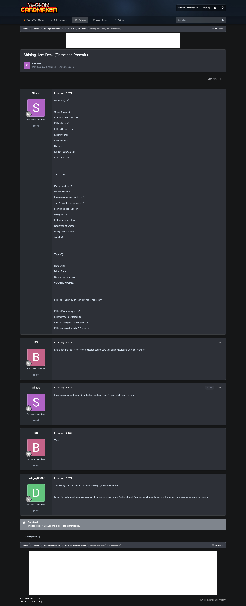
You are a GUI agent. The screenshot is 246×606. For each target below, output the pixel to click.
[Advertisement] (123, 40)
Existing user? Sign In (189, 8)
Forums (82, 20)
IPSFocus (36, 598)
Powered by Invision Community (212, 600)
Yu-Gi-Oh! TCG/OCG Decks (61, 67)
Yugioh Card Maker (35, 20)
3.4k (36, 126)
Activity (121, 20)
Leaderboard (101, 20)
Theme (24, 601)
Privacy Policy (36, 601)
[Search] (190, 20)
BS (36, 342)
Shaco (38, 63)
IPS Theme (24, 598)
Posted (63, 93)
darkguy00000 (36, 478)
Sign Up (207, 8)
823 (36, 510)
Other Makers (60, 20)
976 (36, 375)
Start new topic (215, 79)
